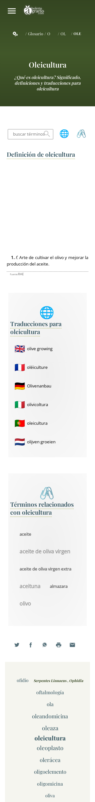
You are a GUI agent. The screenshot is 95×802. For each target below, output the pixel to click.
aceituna (30, 586)
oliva (50, 795)
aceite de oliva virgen (45, 551)
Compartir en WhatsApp (48, 648)
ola (50, 704)
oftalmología (50, 692)
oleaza (50, 728)
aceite (25, 534)
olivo (25, 604)
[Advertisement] (47, 207)
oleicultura (47, 64)
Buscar (47, 134)
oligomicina (50, 783)
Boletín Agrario (34, 11)
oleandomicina (50, 716)
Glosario (35, 33)
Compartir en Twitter (20, 648)
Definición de (41, 154)
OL (63, 33)
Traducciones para (36, 328)
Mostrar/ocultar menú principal (11, 11)
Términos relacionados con (42, 508)
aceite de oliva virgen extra (45, 569)
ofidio (22, 680)
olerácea (50, 759)
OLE (77, 33)
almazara (59, 586)
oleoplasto (50, 748)
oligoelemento (50, 771)
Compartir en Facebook (34, 648)
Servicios (18, 34)
